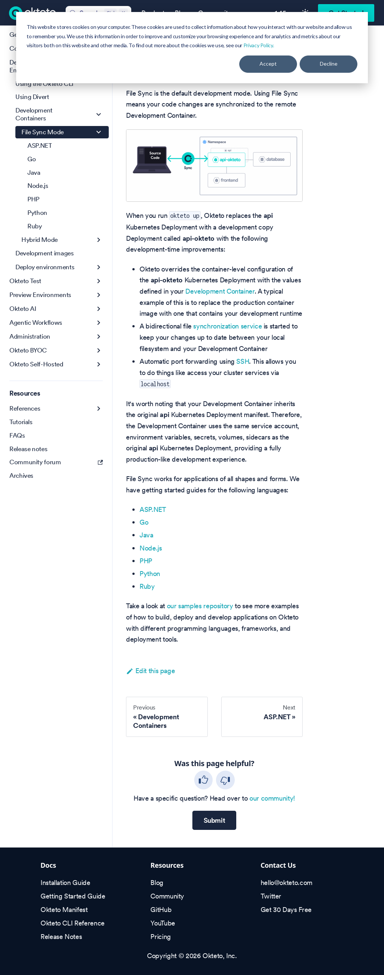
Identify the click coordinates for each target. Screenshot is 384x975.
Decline (329, 63)
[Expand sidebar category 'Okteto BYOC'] (98, 350)
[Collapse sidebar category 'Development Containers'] (98, 114)
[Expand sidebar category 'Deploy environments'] (98, 267)
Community (167, 896)
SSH (242, 361)
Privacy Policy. (258, 45)
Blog (157, 882)
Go (144, 522)
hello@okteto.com (286, 882)
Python (150, 573)
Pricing (160, 936)
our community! (272, 798)
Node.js (151, 548)
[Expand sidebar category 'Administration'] (98, 336)
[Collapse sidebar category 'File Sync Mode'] (98, 132)
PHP (146, 560)
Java (146, 535)
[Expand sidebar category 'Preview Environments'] (98, 295)
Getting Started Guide (72, 896)
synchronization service (227, 326)
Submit (214, 820)
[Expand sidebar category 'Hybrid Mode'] (98, 240)
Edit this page (150, 670)
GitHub (160, 909)
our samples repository (200, 606)
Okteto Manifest (64, 909)
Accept (268, 63)
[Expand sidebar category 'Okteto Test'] (98, 281)
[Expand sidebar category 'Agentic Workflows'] (98, 322)
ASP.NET (153, 509)
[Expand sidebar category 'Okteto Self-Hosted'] (98, 364)
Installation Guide (65, 882)
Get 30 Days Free (286, 909)
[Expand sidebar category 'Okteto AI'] (98, 309)
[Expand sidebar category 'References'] (98, 408)
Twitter (271, 896)
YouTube (162, 923)
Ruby (147, 586)
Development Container (219, 291)
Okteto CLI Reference (72, 923)
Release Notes (61, 936)
